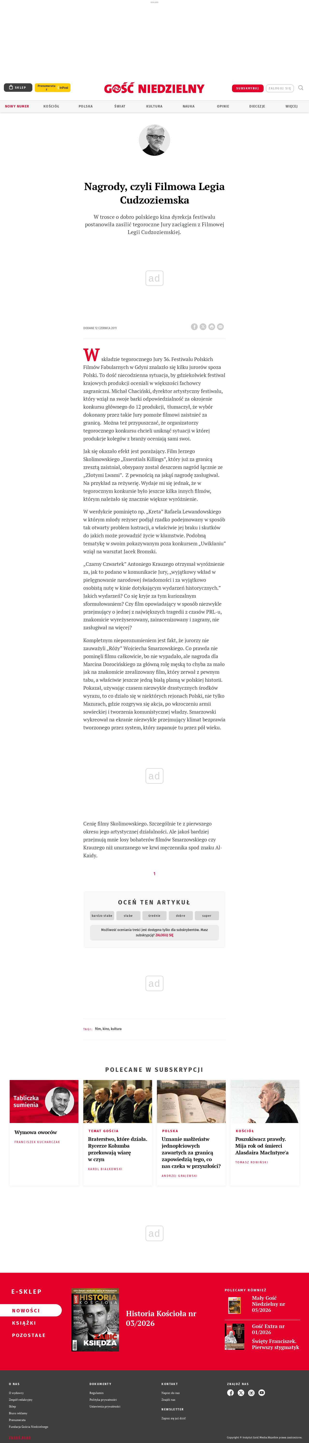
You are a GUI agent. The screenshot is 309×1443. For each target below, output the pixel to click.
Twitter (204, 325)
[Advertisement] (154, 40)
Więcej (292, 106)
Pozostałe (23, 1335)
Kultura (154, 106)
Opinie (223, 106)
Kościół (51, 106)
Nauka (189, 106)
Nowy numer (17, 106)
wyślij (221, 325)
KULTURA (116, 1029)
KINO (106, 1029)
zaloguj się (280, 88)
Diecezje (257, 106)
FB (195, 325)
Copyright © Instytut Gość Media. (247, 1437)
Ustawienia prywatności (105, 1406)
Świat (120, 106)
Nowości (23, 1310)
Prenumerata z (47, 87)
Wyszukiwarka (300, 87)
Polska (86, 106)
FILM (98, 1029)
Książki (23, 1322)
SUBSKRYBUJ (247, 88)
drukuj (212, 325)
